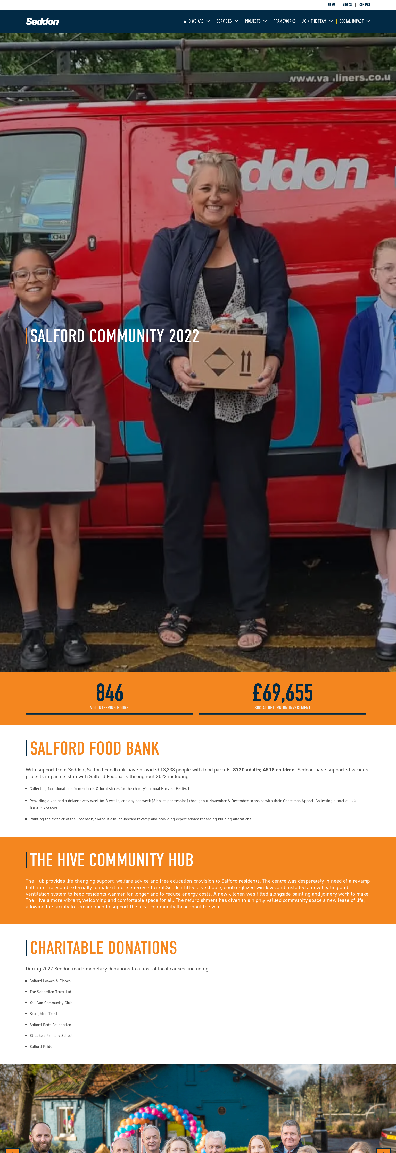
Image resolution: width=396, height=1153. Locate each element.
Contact (364, 5)
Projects (256, 21)
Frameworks (285, 21)
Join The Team (317, 21)
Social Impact (355, 21)
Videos (347, 5)
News (331, 5)
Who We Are (197, 21)
